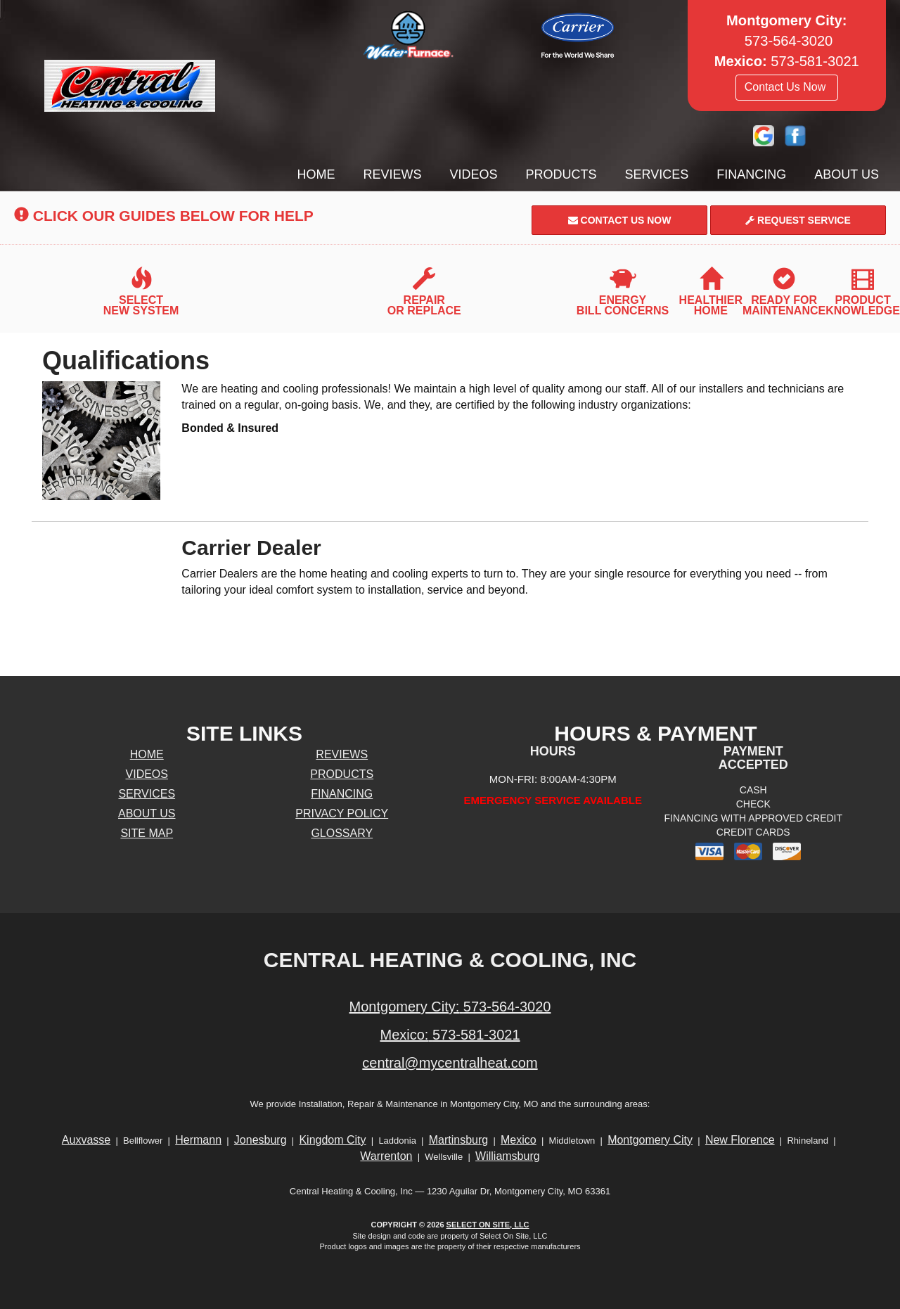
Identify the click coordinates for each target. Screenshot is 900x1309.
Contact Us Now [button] (787, 87)
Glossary (342, 833)
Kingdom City (332, 1140)
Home (316, 174)
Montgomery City (650, 1140)
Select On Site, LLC (487, 1224)
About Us (846, 174)
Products (561, 174)
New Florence (740, 1140)
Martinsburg (458, 1140)
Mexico (518, 1140)
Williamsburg (507, 1156)
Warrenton (386, 1156)
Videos (474, 174)
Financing (751, 174)
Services (657, 174)
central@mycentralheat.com (449, 1063)
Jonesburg (260, 1140)
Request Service (798, 220)
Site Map (146, 833)
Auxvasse (86, 1140)
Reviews (393, 174)
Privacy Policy (341, 813)
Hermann (198, 1140)
